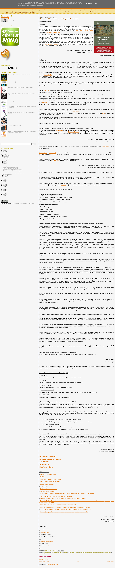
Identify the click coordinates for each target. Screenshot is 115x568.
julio (4, 161)
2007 (3, 196)
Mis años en (48, 491)
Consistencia (44, 486)
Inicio (78, 561)
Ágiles (44, 552)
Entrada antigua (110, 561)
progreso (106, 552)
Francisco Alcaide (45, 532)
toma (43, 553)
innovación (90, 552)
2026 (3, 150)
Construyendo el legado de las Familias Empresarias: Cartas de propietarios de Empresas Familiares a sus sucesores (21, 81)
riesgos (110, 552)
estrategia (65, 552)
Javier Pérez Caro (14, 17)
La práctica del (48, 474)
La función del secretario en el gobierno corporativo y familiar (20, 87)
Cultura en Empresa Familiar (13, 118)
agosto (5, 160)
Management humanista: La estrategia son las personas (13, 171)
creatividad (53, 552)
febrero (5, 175)
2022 (3, 177)
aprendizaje (48, 552)
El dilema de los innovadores (48, 489)
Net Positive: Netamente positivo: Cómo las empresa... (13, 173)
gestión (72, 552)
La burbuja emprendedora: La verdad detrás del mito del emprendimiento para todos (64, 512)
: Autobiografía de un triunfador (51, 479)
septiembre (6, 158)
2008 (3, 195)
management (105, 146)
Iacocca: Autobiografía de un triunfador (10, 167)
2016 (3, 185)
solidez (40, 553)
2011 (3, 191)
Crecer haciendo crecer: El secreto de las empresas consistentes (58, 504)
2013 (3, 189)
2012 (3, 190)
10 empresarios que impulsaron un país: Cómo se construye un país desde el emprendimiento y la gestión (22, 132)
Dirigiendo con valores (7, 174)
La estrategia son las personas (50, 459)
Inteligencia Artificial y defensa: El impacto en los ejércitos (20, 74)
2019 (3, 181)
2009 (3, 194)
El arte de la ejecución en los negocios (10, 168)
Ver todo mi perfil (12, 20)
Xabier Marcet (43, 153)
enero (5, 176)
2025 (3, 151)
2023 (3, 154)
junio (5, 162)
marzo (5, 166)
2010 (3, 193)
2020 (3, 180)
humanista (76, 552)
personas (103, 552)
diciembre (6, 155)
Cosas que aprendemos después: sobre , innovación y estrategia (65, 509)
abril (4, 164)
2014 (3, 188)
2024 (3, 152)
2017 (3, 184)
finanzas (69, 552)
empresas (61, 552)
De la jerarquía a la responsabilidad (50, 481)
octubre (5, 157)
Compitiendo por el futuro (47, 541)
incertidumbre (85, 552)
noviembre (6, 156)
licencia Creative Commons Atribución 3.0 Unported (23, 203)
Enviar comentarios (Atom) (52, 564)
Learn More (89, 3)
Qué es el (47, 484)
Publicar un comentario (44, 559)
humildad (80, 552)
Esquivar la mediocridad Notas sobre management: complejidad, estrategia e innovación (65, 507)
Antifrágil (42, 477)
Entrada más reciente (44, 561)
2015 (3, 186)
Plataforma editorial (46, 467)
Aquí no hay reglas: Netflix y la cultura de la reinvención (56, 496)
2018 (3, 182)
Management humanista (47, 456)
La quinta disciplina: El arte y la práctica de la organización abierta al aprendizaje (63, 498)
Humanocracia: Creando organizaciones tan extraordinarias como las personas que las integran (67, 493)
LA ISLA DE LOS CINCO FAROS (14, 125)
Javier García (52, 153)
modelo (99, 552)
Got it (95, 3)
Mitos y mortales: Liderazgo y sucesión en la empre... (13, 169)
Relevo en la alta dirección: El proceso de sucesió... (13, 170)
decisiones (57, 552)
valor (46, 553)
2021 (3, 179)
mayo (5, 163)
